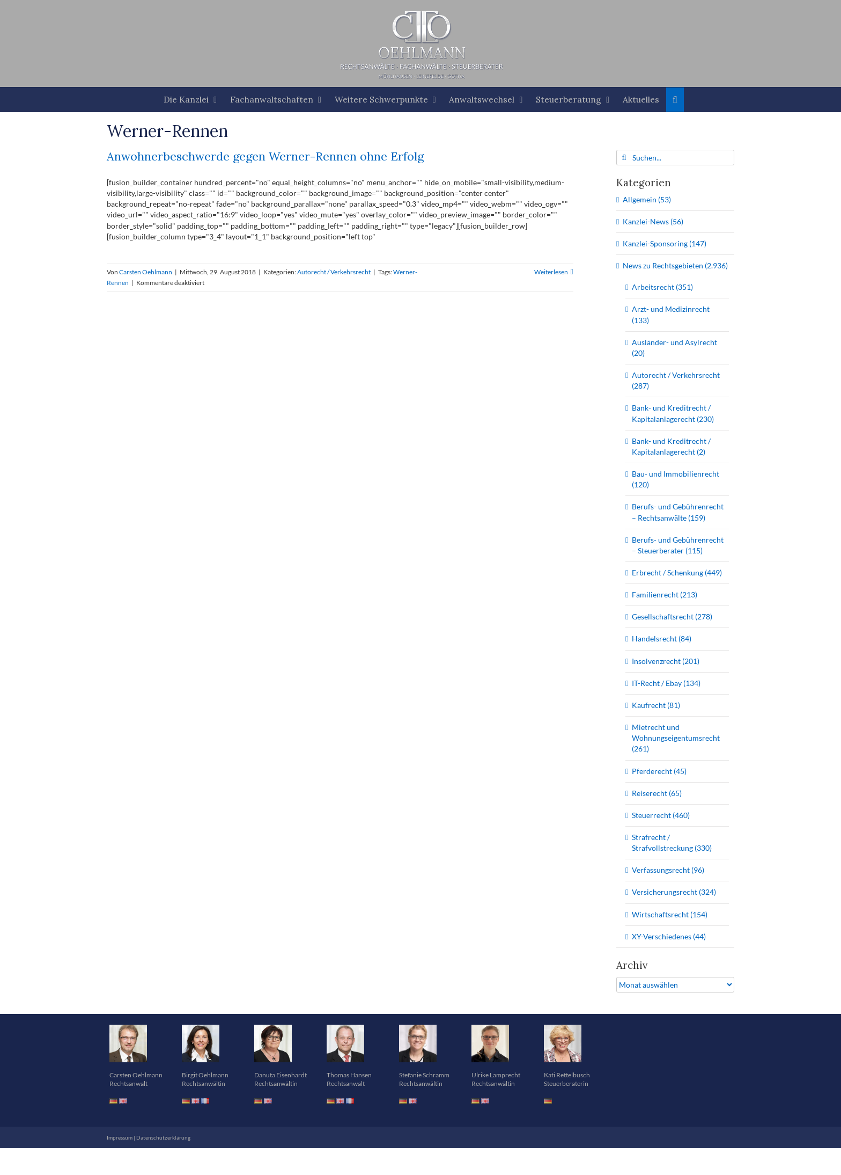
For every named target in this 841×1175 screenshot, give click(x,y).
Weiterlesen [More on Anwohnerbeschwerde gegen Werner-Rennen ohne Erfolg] (551, 272)
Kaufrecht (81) (656, 705)
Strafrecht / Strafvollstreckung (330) (672, 842)
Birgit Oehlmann (205, 1075)
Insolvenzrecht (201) (665, 661)
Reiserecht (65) (657, 793)
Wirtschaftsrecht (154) (669, 914)
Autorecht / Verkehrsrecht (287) (676, 380)
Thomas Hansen (349, 1075)
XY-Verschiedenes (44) (669, 936)
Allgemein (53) (647, 199)
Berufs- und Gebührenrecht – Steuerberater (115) (678, 545)
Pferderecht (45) (659, 771)
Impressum (119, 1137)
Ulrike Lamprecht (495, 1075)
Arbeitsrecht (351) (662, 286)
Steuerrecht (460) (661, 815)
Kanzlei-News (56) (653, 221)
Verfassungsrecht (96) (668, 869)
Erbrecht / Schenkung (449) (677, 572)
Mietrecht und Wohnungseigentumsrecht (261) (676, 737)
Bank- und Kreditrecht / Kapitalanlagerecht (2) (671, 446)
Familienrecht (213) (664, 594)
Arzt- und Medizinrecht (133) (671, 314)
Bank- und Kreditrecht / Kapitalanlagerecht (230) (673, 413)
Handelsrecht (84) (661, 638)
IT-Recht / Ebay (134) (666, 683)
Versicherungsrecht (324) (674, 891)
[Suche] (624, 157)
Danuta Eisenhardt (280, 1075)
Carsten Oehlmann (145, 272)
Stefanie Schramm (424, 1075)
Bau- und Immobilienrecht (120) (675, 479)
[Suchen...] (675, 157)
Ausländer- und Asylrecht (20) (674, 347)
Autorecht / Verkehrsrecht (334, 272)
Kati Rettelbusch (567, 1075)
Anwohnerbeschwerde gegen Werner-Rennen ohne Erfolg (265, 156)
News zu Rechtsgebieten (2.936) (675, 265)
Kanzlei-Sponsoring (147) (664, 243)
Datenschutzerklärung (163, 1137)
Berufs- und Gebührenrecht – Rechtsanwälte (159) (678, 512)
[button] (675, 99)
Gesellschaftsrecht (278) (672, 616)
